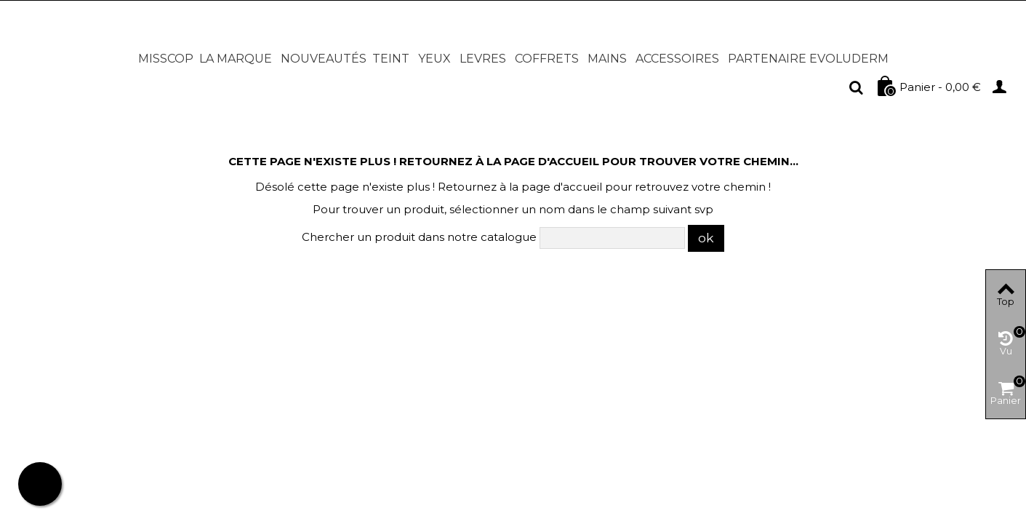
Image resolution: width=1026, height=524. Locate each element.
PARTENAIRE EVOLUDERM (808, 59)
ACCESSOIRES (677, 59)
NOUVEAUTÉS (323, 59)
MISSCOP (165, 59)
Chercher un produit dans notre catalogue (419, 237)
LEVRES (483, 59)
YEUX (434, 59)
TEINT (390, 59)
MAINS (607, 59)
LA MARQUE (235, 59)
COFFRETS (547, 59)
